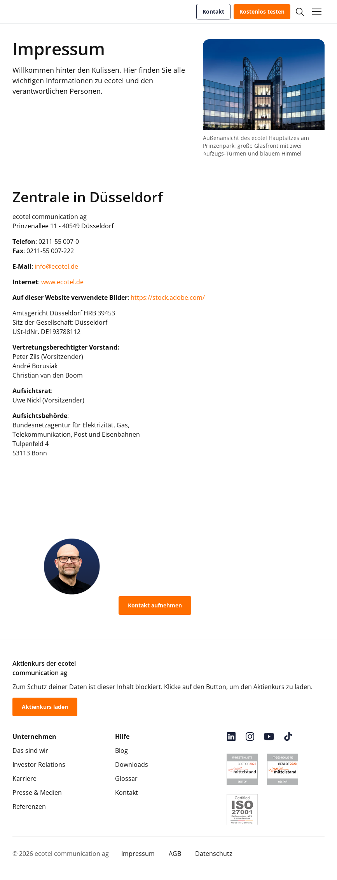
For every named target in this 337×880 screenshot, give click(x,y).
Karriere (24, 778)
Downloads (131, 764)
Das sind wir (30, 750)
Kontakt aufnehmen (155, 605)
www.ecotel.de (62, 282)
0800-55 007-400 (231, 605)
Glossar (126, 778)
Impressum (138, 853)
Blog (121, 750)
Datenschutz (213, 853)
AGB (175, 853)
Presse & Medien (37, 792)
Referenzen (29, 806)
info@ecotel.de (56, 266)
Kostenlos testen (262, 11)
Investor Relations (38, 764)
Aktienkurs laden (45, 706)
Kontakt (213, 11)
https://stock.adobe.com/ (168, 297)
